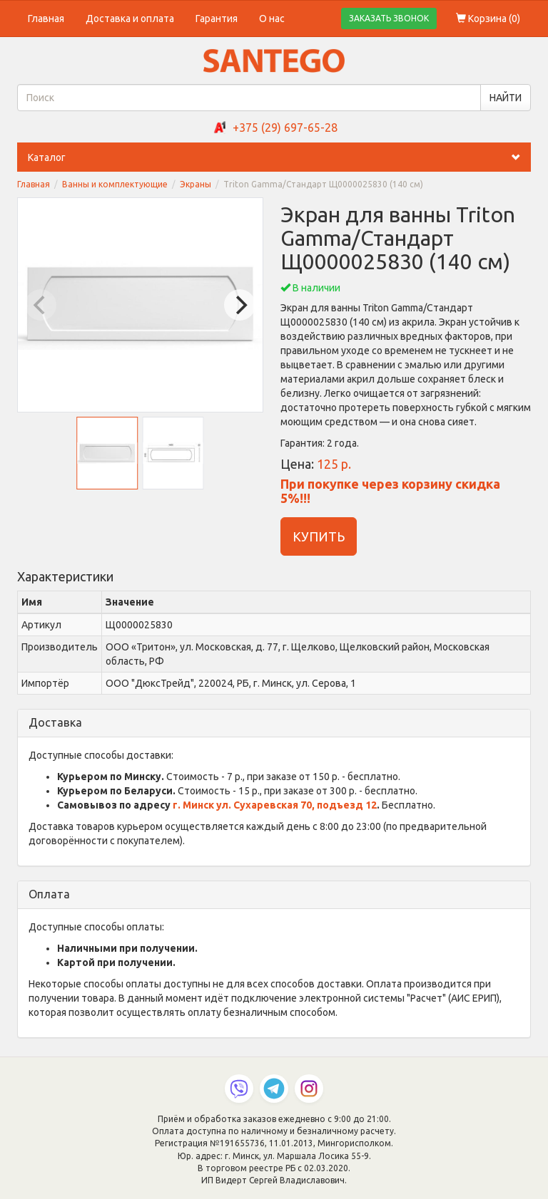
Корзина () (488, 18)
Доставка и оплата (130, 18)
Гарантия (217, 18)
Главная (46, 18)
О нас (272, 18)
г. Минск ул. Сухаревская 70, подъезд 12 (275, 805)
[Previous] (40, 305)
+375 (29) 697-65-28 (285, 127)
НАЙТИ (505, 97)
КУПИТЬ (319, 536)
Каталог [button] (279, 157)
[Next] (239, 305)
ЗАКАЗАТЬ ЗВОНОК (389, 18)
